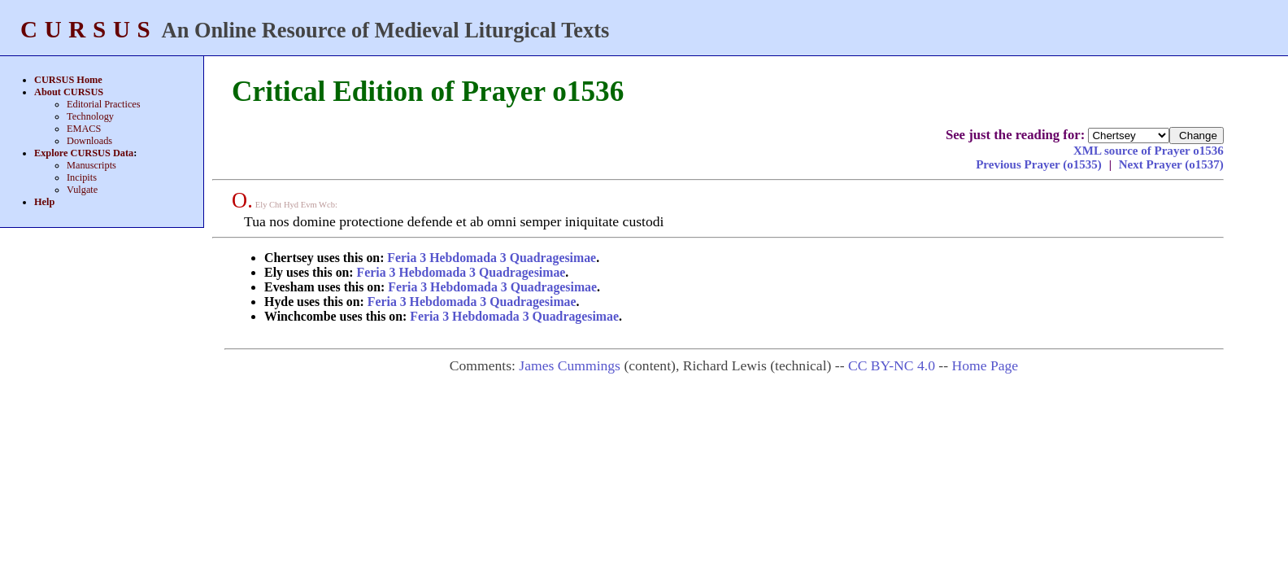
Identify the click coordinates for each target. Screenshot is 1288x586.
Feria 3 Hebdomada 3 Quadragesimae (491, 258)
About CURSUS (68, 92)
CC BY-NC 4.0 (891, 365)
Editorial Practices (104, 104)
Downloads (89, 140)
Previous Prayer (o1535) (1040, 164)
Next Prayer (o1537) (1171, 164)
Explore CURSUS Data (83, 153)
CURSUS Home (68, 79)
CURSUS (88, 29)
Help (44, 202)
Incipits (82, 177)
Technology (90, 116)
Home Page (984, 365)
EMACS (84, 128)
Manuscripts (91, 165)
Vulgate (82, 189)
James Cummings (569, 365)
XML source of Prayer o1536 (1148, 150)
